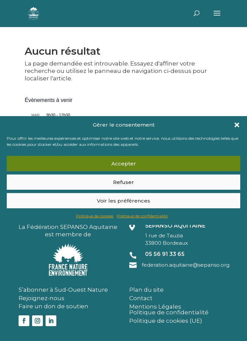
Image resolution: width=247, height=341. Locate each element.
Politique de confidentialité (142, 215)
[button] (237, 125)
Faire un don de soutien (53, 306)
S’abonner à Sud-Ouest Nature (63, 289)
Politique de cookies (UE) (165, 320)
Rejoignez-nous (41, 298)
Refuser (123, 182)
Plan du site (146, 289)
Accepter (123, 163)
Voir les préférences (123, 201)
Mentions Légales (155, 306)
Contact (141, 298)
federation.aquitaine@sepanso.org (185, 265)
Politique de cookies (94, 215)
